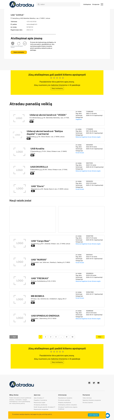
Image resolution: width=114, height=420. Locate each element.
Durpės (82, 152)
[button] (102, 4)
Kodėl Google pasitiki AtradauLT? (44, 407)
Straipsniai (95, 4)
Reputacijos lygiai (39, 402)
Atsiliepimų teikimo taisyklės (67, 404)
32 (72, 337)
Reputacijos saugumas (41, 409)
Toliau (100, 336)
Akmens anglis (96, 137)
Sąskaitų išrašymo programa (92, 400)
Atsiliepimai (87, 4)
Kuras (89, 137)
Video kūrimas (87, 398)
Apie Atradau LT (39, 398)
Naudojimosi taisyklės (65, 398)
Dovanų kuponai (88, 402)
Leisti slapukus (93, 415)
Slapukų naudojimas (64, 402)
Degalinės (79, 119)
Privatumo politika (64, 400)
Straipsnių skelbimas (40, 404)
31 (66, 337)
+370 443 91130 (31, 21)
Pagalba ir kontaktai (40, 400)
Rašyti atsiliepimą (19, 52)
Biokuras (78, 137)
